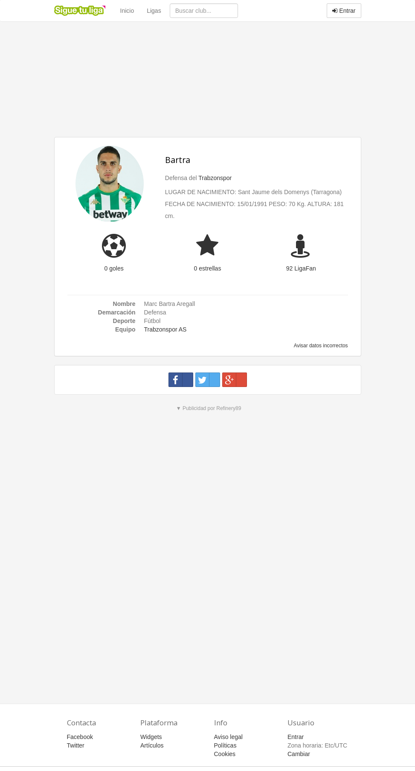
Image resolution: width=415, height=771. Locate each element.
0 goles (114, 268)
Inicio (127, 10)
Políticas (225, 745)
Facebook (80, 736)
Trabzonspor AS (165, 329)
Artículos (151, 745)
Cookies (225, 754)
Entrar (343, 10)
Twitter (75, 745)
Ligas (154, 10)
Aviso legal (228, 736)
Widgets (151, 736)
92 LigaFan (301, 268)
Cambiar (298, 754)
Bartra (177, 160)
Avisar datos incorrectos (320, 346)
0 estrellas (207, 268)
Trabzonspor (215, 178)
